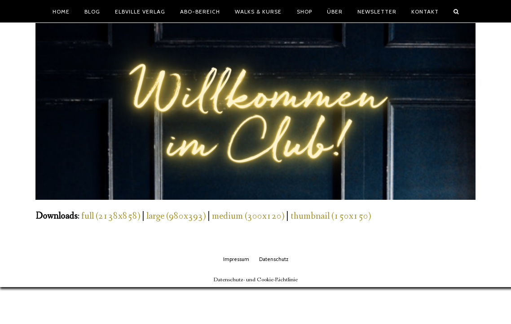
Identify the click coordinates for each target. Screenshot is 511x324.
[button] (456, 11)
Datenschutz (273, 259)
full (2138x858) (110, 216)
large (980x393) (176, 216)
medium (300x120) (248, 216)
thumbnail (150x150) (331, 216)
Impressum (236, 259)
